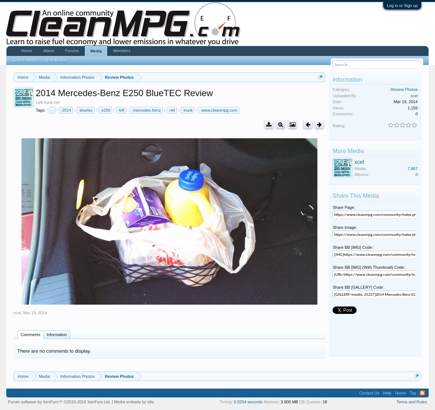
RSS (422, 393)
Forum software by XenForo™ (59, 402)
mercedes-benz (146, 110)
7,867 (413, 168)
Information (57, 334)
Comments (30, 334)
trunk (186, 110)
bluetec (84, 110)
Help (387, 393)
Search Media (25, 60)
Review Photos (404, 89)
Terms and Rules (412, 402)
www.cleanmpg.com (218, 110)
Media (96, 51)
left (120, 110)
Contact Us (369, 393)
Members (121, 50)
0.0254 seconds (248, 402)
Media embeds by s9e (134, 402)
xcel (17, 313)
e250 (104, 110)
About (48, 50)
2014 (65, 110)
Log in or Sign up (402, 5)
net (171, 110)
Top (413, 393)
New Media (55, 60)
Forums (72, 50)
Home (26, 50)
